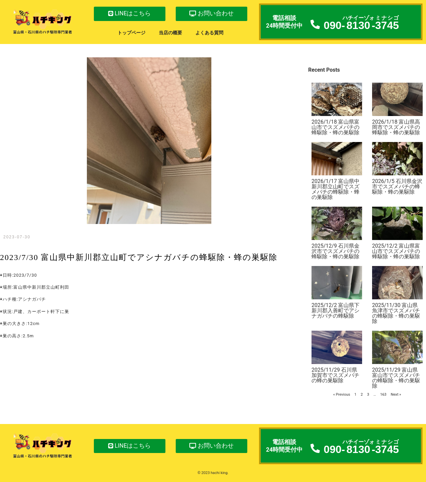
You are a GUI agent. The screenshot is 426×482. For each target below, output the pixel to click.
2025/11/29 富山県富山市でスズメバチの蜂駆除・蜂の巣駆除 (396, 378)
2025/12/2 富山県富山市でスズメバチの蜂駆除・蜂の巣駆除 (396, 251)
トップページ (131, 33)
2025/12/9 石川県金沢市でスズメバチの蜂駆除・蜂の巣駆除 (335, 251)
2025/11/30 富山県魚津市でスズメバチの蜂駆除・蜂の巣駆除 (396, 313)
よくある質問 (209, 33)
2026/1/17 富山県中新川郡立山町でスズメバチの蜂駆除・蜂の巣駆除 (335, 189)
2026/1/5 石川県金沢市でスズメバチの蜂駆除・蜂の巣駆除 (397, 186)
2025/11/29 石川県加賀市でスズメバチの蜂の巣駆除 (335, 375)
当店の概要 (170, 33)
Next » (396, 394)
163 (383, 394)
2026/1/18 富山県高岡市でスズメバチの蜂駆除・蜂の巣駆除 (396, 127)
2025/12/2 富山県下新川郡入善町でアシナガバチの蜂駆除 (335, 310)
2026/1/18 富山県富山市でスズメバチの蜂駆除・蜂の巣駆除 (335, 127)
